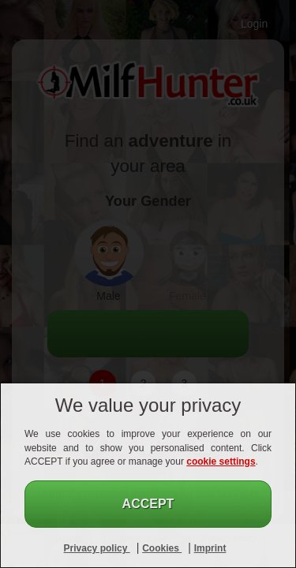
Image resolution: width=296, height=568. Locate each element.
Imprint (210, 548)
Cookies (162, 548)
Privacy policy (97, 548)
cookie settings (220, 461)
